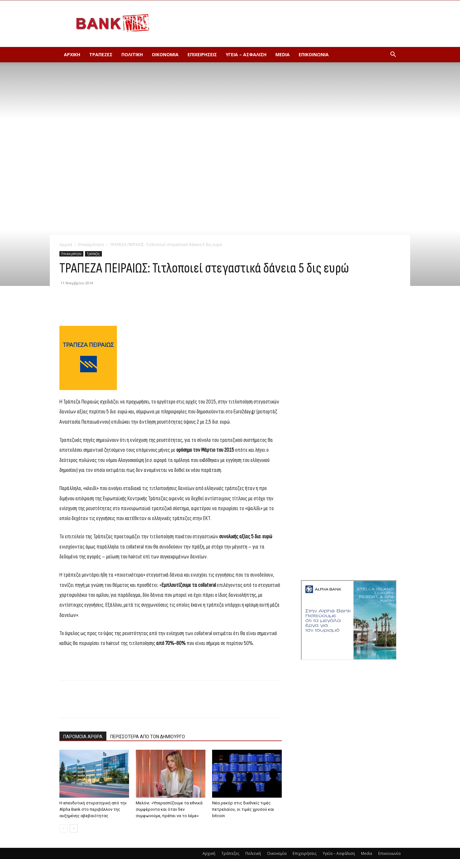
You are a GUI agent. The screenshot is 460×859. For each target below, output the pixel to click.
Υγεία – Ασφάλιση (246, 54)
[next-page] (74, 828)
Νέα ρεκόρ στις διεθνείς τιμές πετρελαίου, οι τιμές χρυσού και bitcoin (243, 809)
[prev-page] (63, 828)
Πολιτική (132, 54)
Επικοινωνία (314, 54)
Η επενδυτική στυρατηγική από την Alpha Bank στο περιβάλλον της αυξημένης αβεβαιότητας (92, 809)
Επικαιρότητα (91, 244)
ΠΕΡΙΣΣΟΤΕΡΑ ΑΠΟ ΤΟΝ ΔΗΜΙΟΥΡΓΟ (147, 736)
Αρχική (72, 54)
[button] (393, 55)
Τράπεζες (100, 54)
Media (282, 54)
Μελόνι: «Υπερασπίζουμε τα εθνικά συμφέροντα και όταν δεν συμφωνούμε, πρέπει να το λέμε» (169, 809)
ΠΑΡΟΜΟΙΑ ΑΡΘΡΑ (83, 736)
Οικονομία (165, 54)
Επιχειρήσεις (202, 54)
